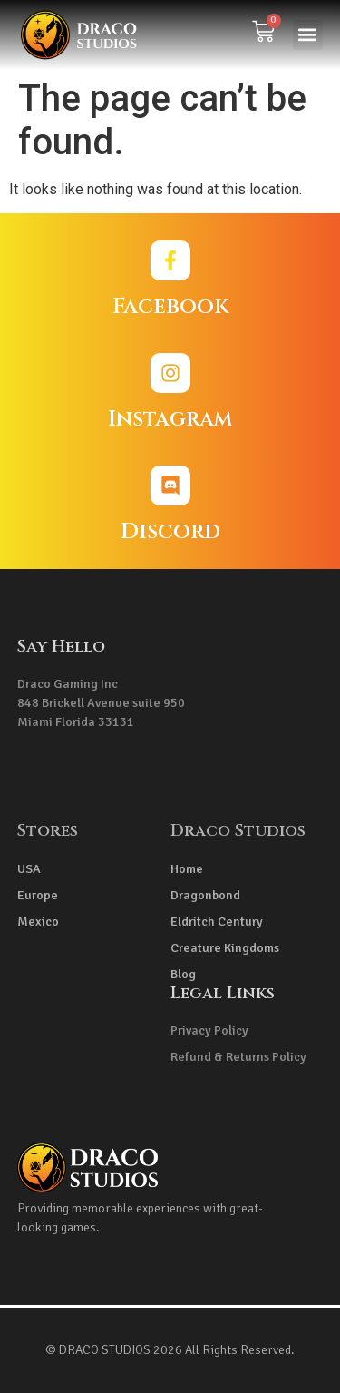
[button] (308, 35)
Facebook (170, 306)
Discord (170, 531)
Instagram (170, 419)
